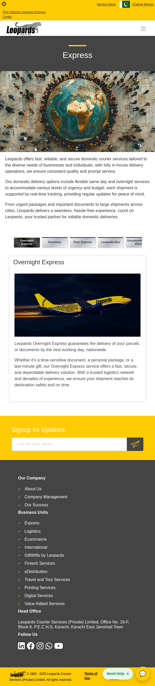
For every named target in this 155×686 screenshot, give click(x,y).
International (36, 547)
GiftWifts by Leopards (44, 555)
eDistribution (36, 571)
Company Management (46, 497)
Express (32, 523)
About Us (33, 489)
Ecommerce (36, 539)
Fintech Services (40, 563)
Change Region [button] (143, 4)
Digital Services (39, 595)
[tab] (27, 242)
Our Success (36, 505)
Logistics (33, 531)
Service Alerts (106, 4)
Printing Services (40, 587)
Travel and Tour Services (47, 579)
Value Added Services (45, 603)
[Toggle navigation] (143, 28)
